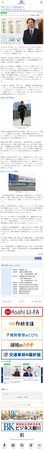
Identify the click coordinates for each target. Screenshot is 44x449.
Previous (2, 375)
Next (42, 375)
